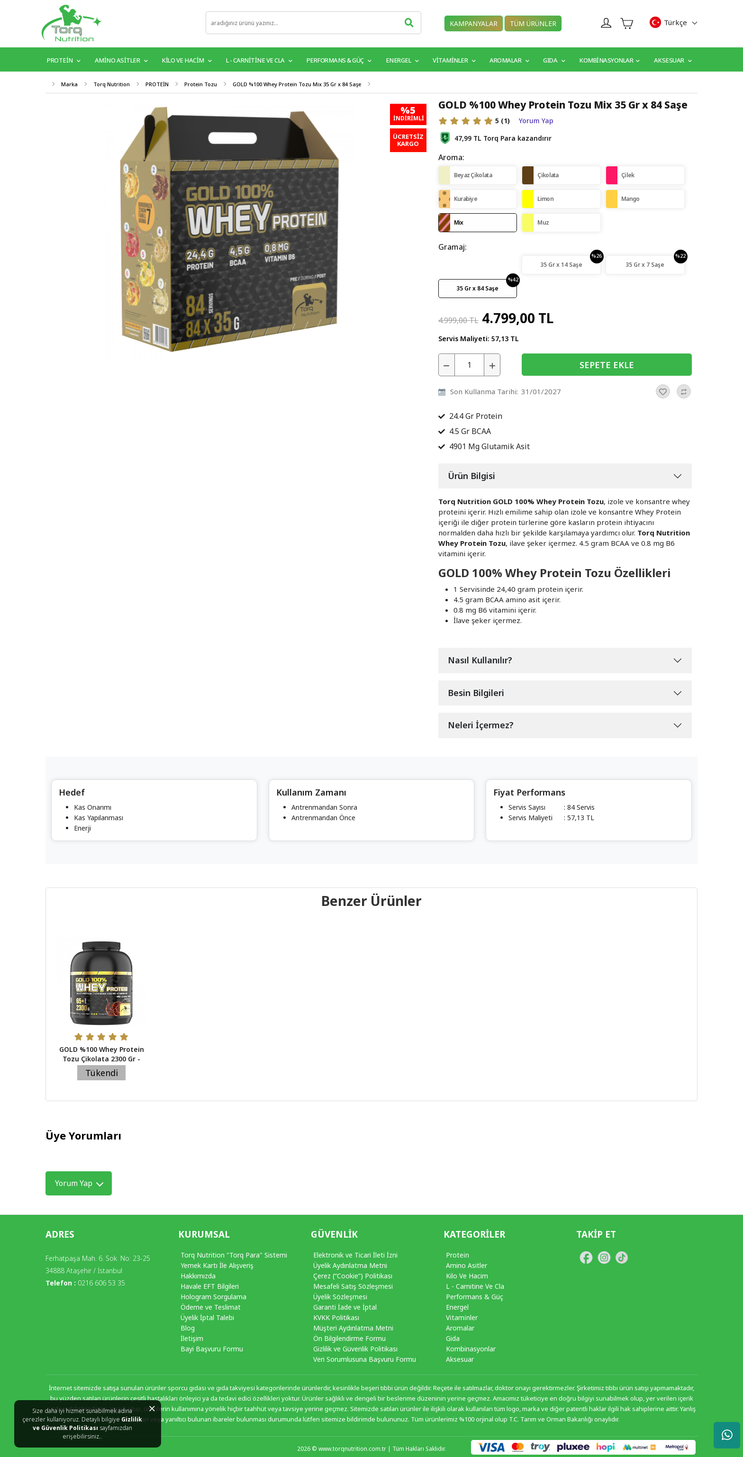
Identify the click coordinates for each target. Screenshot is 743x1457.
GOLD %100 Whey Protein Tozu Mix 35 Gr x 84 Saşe (297, 84)
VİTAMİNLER (454, 60)
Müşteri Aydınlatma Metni (353, 1327)
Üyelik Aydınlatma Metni (350, 1265)
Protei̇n (457, 1254)
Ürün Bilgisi (471, 475)
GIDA (554, 60)
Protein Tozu (200, 84)
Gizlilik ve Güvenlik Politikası (88, 1423)
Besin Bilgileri (476, 692)
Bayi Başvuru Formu (212, 1348)
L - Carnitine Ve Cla (475, 1286)
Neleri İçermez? (481, 725)
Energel (402, 60)
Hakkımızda (198, 1275)
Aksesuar (673, 60)
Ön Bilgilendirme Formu (349, 1338)
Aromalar (509, 60)
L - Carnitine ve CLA (259, 60)
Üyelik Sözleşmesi (340, 1296)
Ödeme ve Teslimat (211, 1307)
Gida (453, 1338)
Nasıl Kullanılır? (480, 660)
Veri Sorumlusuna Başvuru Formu (364, 1359)
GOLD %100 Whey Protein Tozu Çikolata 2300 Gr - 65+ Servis (101, 1059)
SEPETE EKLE (607, 365)
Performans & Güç (339, 60)
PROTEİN (64, 60)
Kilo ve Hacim (187, 60)
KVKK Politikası (336, 1317)
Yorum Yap (536, 121)
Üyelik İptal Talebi (207, 1317)
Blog (188, 1327)
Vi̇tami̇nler (462, 1317)
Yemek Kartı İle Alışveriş (217, 1265)
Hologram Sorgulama (213, 1296)
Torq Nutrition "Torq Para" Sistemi (234, 1254)
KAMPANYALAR (474, 23)
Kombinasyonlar (609, 60)
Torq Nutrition (111, 84)
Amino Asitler (121, 60)
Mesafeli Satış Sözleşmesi (353, 1286)
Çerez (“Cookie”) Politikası (352, 1275)
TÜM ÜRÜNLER (533, 23)
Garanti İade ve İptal (345, 1307)
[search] (313, 22)
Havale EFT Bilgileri (210, 1286)
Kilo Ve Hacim (467, 1275)
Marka (69, 84)
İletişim (192, 1338)
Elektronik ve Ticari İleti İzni (355, 1254)
